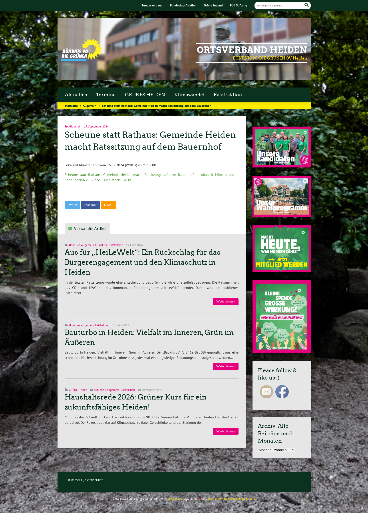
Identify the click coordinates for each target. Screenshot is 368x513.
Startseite (71, 105)
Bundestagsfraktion (183, 5)
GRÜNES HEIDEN (145, 95)
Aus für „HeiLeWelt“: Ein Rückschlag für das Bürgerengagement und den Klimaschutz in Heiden (143, 262)
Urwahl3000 (174, 499)
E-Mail (108, 205)
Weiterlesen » (225, 301)
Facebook (90, 205)
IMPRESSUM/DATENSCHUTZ (85, 480)
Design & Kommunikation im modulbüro (230, 499)
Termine (106, 95)
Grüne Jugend (213, 5)
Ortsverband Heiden (252, 50)
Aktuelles (76, 95)
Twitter (72, 205)
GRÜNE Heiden (78, 390)
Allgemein (89, 105)
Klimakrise (101, 245)
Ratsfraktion (228, 95)
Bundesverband (152, 5)
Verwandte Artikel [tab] (90, 229)
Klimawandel (189, 95)
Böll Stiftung (238, 5)
